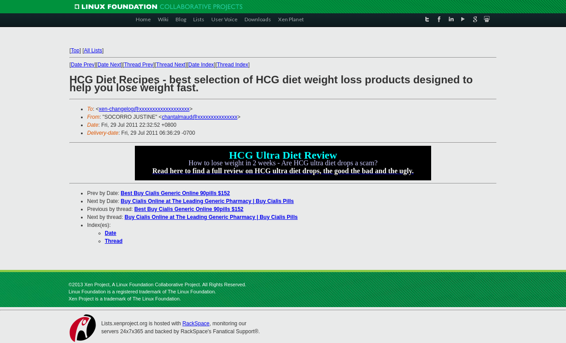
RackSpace (195, 323)
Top (75, 50)
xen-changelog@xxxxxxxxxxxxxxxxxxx (144, 109)
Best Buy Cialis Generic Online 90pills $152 (175, 193)
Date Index (201, 65)
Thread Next (170, 65)
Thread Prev (138, 65)
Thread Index (233, 65)
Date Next (109, 65)
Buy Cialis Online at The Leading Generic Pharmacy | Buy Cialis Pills (207, 201)
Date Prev (82, 65)
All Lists (93, 50)
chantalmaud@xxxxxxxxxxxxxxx (199, 117)
